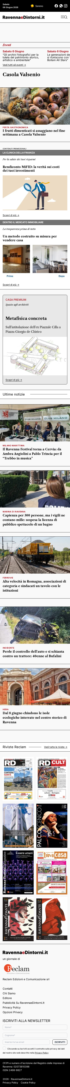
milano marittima (14, 445)
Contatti (8, 988)
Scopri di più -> (11, 215)
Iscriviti (60, 1042)
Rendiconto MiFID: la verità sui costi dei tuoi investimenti (31, 169)
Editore (7, 998)
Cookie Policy (28, 1082)
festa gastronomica (15, 127)
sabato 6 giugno (13, 51)
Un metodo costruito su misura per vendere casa (30, 238)
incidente (8, 648)
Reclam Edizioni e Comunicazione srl (26, 979)
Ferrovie (8, 577)
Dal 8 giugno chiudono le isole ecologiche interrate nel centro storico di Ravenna (34, 717)
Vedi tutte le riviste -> (55, 747)
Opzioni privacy (13, 1012)
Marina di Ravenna (14, 511)
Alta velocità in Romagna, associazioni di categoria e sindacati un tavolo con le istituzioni (34, 586)
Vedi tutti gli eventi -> (14, 64)
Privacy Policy (12, 1007)
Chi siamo (9, 993)
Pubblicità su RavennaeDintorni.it (23, 1002)
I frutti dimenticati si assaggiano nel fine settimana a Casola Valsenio (34, 132)
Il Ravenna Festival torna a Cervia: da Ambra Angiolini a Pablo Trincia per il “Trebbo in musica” (32, 453)
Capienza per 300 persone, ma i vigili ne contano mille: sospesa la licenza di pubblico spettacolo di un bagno (34, 520)
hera (6, 709)
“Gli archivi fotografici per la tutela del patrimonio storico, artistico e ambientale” (21, 57)
